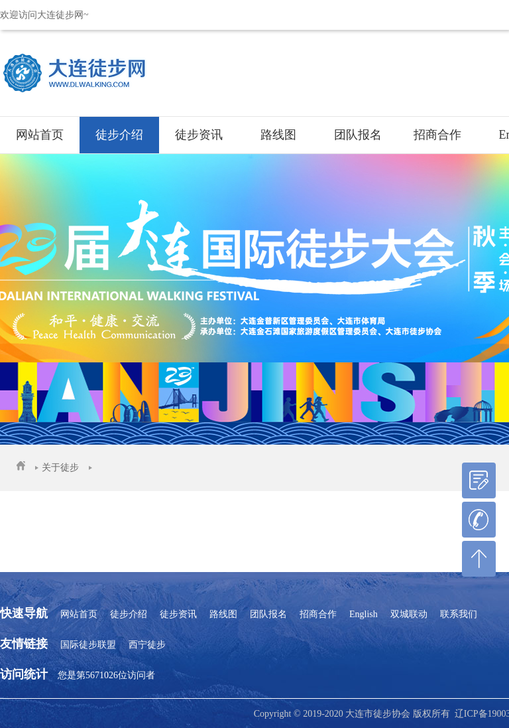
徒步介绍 (119, 134)
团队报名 (358, 134)
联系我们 (458, 614)
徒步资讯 (199, 134)
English (363, 614)
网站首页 (40, 134)
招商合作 (437, 134)
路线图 (278, 134)
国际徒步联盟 (88, 645)
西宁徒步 (147, 645)
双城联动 (408, 614)
